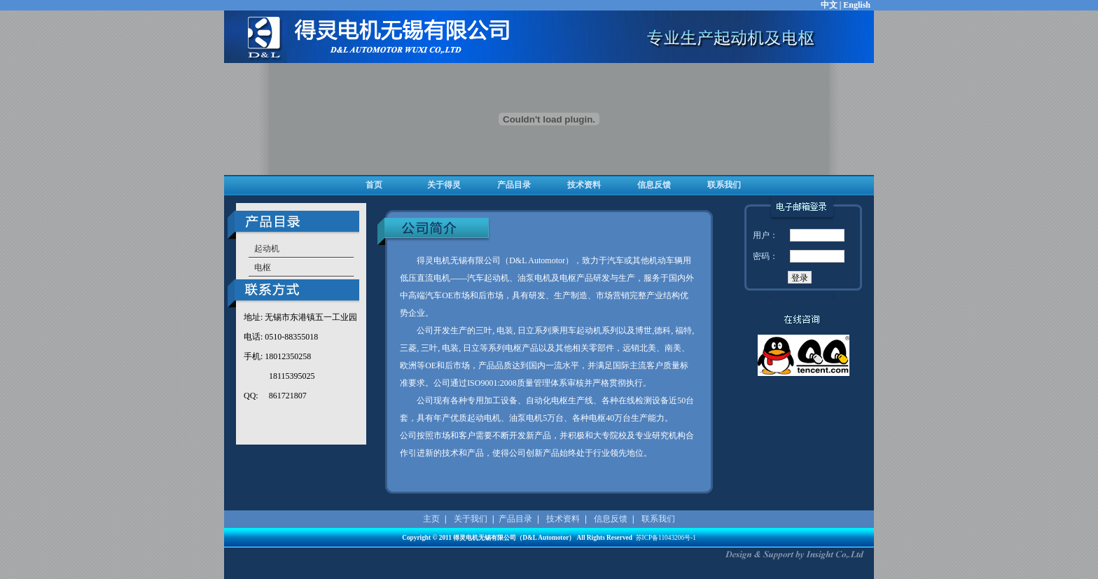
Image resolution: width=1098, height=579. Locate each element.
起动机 (266, 248)
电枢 (262, 267)
